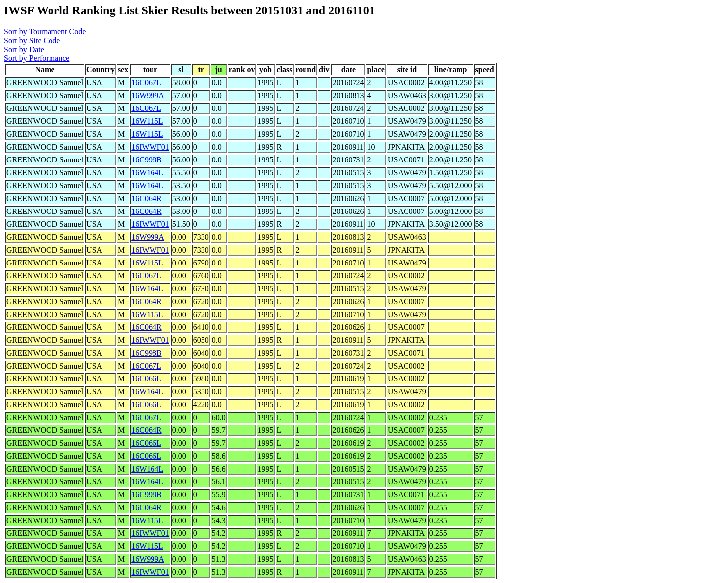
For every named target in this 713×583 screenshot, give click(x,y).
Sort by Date (24, 49)
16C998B (146, 160)
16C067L (146, 82)
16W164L (147, 172)
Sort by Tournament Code (45, 31)
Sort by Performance (36, 58)
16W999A (147, 95)
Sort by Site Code (32, 40)
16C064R (146, 198)
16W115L (147, 121)
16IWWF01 (150, 147)
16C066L (146, 378)
